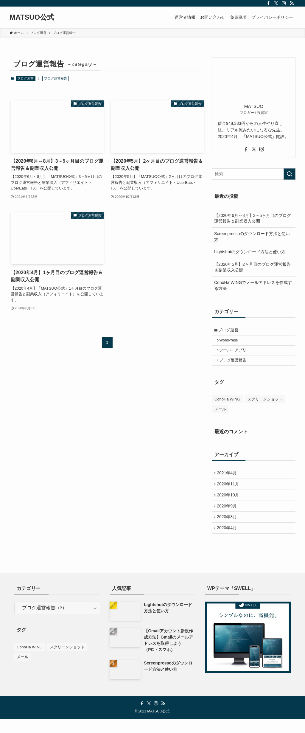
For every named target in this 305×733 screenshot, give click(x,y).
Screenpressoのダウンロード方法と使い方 (252, 236)
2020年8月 (228, 528)
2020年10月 (229, 503)
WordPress (231, 342)
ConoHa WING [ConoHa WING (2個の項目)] (227, 404)
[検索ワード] (253, 174)
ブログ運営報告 (235, 365)
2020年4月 (228, 541)
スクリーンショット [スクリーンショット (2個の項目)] (265, 404)
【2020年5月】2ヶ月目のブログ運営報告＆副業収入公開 (252, 267)
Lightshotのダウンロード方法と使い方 (249, 251)
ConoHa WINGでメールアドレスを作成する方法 (253, 285)
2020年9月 (228, 516)
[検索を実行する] (289, 174)
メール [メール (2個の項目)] (220, 414)
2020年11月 (229, 491)
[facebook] (268, 3)
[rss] (291, 3)
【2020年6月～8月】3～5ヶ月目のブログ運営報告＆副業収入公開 (252, 218)
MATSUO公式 (32, 17)
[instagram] (284, 3)
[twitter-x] (276, 3)
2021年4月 (228, 479)
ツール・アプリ (235, 354)
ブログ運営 (25, 78)
